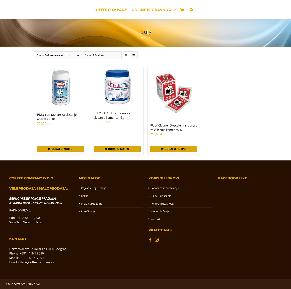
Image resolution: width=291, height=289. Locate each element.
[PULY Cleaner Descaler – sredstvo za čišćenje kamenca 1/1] (174, 93)
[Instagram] (157, 240)
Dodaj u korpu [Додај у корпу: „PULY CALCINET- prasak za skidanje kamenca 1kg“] (118, 149)
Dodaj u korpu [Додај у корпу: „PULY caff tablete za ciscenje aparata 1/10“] (62, 149)
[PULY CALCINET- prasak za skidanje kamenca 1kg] (117, 87)
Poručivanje (88, 211)
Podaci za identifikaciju (165, 188)
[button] (191, 9)
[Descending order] (77, 55)
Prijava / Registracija (93, 188)
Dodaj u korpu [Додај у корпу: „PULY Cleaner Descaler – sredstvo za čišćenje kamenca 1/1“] (175, 149)
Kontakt (155, 219)
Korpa (85, 196)
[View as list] (133, 55)
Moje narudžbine (91, 203)
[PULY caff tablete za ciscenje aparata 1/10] (60, 88)
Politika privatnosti (162, 203)
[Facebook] (150, 240)
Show (94, 55)
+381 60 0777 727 (32, 258)
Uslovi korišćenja (161, 196)
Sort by (50, 55)
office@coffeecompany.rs (36, 262)
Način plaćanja (160, 211)
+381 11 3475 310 (32, 253)
